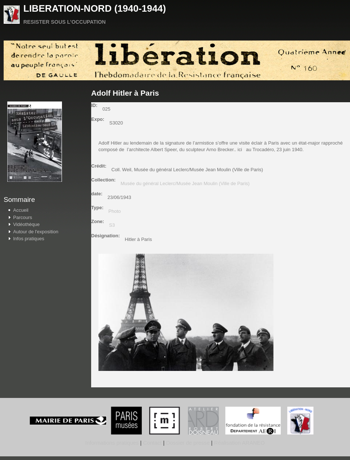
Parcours (22, 217)
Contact (152, 443)
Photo (114, 211)
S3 (112, 225)
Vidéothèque (26, 224)
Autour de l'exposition (35, 231)
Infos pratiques (28, 238)
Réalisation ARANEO (239, 443)
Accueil (20, 210)
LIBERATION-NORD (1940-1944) (94, 8)
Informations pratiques (112, 443)
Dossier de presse (188, 443)
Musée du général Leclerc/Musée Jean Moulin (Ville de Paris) (185, 183)
